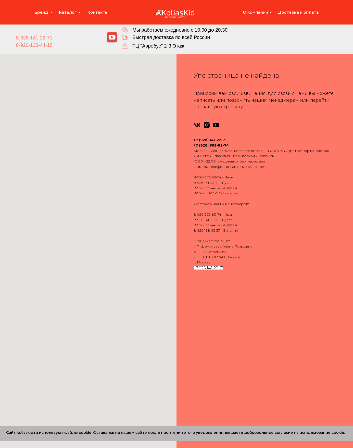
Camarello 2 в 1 (120, 349)
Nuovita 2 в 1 (118, 372)
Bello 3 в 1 (189, 395)
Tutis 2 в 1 (116, 395)
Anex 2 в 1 (116, 326)
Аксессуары (265, 326)
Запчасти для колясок (274, 333)
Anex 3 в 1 (189, 326)
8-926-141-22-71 (34, 37)
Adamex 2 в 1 (119, 318)
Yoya (38, 349)
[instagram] (206, 125)
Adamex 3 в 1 (192, 318)
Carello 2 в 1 (118, 411)
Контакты (97, 12)
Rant (38, 318)
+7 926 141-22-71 (208, 268)
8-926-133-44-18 (34, 45)
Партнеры (264, 388)
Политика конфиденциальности (283, 380)
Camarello (43, 372)
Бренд (41, 12)
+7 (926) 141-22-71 (210, 140)
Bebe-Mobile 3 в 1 (196, 333)
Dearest (41, 395)
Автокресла (265, 318)
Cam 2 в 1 (116, 419)
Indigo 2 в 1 (117, 357)
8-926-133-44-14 (207, 188)
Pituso (39, 357)
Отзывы (261, 349)
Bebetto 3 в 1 (192, 341)
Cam (38, 380)
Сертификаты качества (275, 372)
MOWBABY (44, 403)
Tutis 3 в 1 (189, 372)
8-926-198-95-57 (207, 193)
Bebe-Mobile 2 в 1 (123, 333)
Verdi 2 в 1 (116, 403)
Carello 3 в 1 (191, 388)
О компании (255, 12)
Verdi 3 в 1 (189, 380)
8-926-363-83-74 (207, 177)
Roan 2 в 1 (116, 380)
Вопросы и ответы (271, 364)
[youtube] (216, 125)
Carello (40, 388)
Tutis (38, 333)
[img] (112, 37)
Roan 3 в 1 (190, 364)
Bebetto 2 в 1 (119, 341)
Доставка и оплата (298, 12)
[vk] (197, 125)
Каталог (68, 12)
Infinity (40, 326)
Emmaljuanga (46, 341)
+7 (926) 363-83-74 (211, 145)
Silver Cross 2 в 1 (121, 388)
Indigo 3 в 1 (191, 357)
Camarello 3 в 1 (194, 349)
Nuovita (41, 364)
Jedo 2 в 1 (116, 364)
